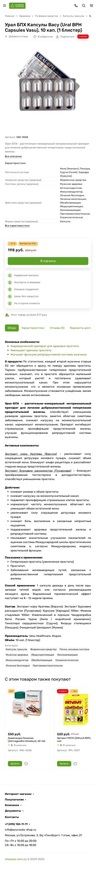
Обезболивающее (41, 660)
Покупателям (14, 799)
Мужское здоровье (17, 654)
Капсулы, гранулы (16, 649)
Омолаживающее (67, 654)
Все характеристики (17, 225)
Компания (12, 805)
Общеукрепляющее (42, 654)
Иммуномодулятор (17, 660)
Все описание (13, 156)
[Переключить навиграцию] (4, 5)
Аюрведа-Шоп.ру (16, 859)
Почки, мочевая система (74, 649)
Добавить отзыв (18, 36)
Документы (13, 810)
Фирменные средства (43, 649)
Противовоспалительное (48, 665)
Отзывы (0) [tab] (57, 328)
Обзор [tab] (12, 328)
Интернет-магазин (18, 794)
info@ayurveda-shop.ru (20, 829)
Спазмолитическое (66, 660)
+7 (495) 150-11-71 (16, 824)
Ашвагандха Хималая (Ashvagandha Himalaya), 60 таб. (27, 740)
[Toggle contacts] (76, 5)
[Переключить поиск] (84, 5)
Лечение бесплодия (18, 665)
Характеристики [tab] (33, 328)
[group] (48, 89)
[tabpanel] (48, 504)
